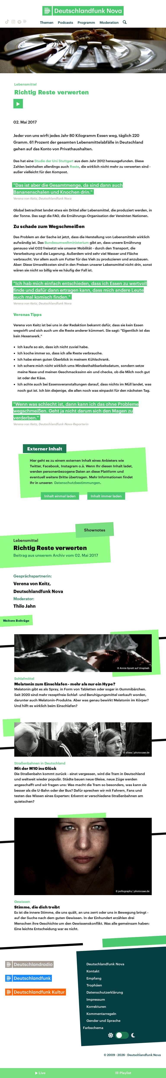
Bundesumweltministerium (67, 242)
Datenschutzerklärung (104, 992)
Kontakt (92, 971)
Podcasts (65, 22)
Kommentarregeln (101, 1013)
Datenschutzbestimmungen (77, 482)
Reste (74, 166)
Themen (46, 22)
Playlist (125, 1073)
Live (42, 1073)
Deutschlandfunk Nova (105, 964)
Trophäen (94, 985)
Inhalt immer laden (106, 496)
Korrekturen (96, 1006)
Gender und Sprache (103, 1020)
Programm (86, 22)
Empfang (93, 978)
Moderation (109, 22)
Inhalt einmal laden (60, 496)
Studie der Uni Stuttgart (53, 161)
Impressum (95, 999)
